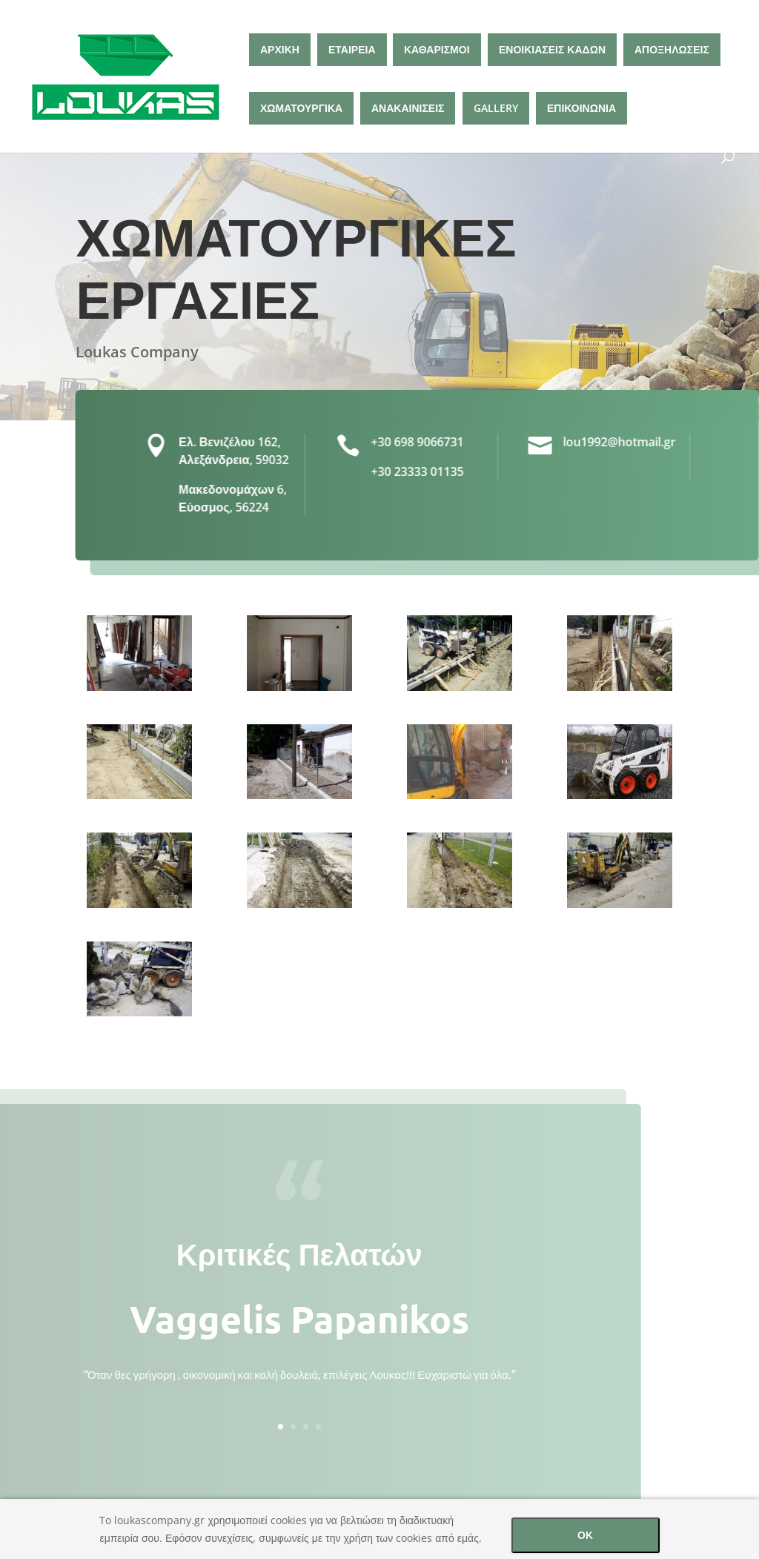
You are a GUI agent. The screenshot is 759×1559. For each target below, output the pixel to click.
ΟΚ (585, 1535)
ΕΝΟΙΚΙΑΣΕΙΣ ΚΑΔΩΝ (552, 49)
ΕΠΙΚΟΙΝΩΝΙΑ (581, 108)
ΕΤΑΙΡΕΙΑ (352, 49)
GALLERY (496, 108)
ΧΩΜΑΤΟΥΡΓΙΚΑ (301, 108)
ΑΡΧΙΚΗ (279, 49)
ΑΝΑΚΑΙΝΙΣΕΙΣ (407, 108)
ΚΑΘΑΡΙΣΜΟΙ (437, 49)
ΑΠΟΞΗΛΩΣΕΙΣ (671, 49)
